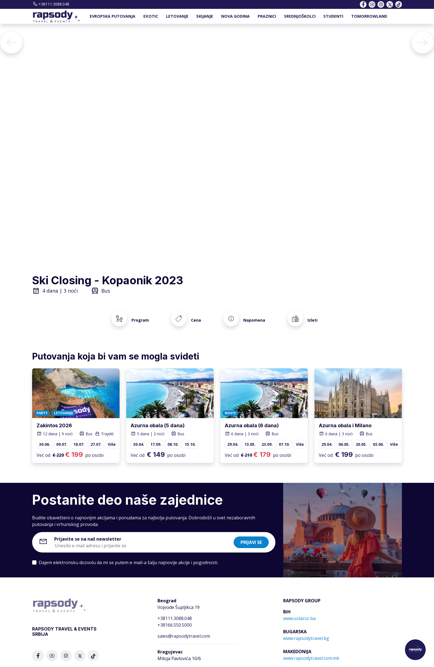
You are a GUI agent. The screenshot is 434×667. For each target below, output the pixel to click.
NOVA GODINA (235, 16)
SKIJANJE (204, 16)
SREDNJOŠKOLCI (300, 16)
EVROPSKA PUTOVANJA (112, 16)
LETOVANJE (177, 16)
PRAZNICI (267, 16)
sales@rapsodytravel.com (183, 630)
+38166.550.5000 (174, 619)
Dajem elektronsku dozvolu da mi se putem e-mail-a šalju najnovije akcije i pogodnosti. (128, 556)
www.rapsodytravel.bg (306, 632)
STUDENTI (333, 16)
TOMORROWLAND (369, 16)
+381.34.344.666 (173, 663)
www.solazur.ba (299, 612)
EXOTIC (150, 16)
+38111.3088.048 (50, 4)
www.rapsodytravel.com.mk (311, 652)
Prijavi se (251, 536)
